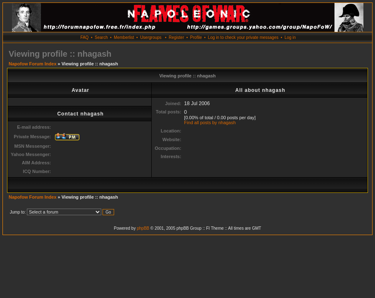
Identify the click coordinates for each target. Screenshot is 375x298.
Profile (196, 37)
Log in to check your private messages (243, 37)
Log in (290, 37)
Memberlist (124, 37)
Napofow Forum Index (33, 63)
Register (176, 37)
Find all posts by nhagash (210, 122)
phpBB (143, 228)
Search (101, 37)
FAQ (84, 37)
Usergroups (151, 37)
